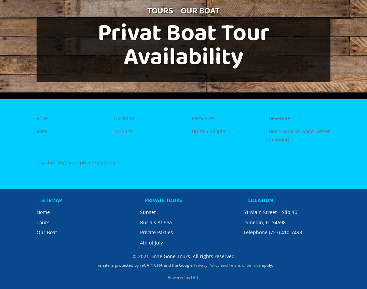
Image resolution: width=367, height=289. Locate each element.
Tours (43, 222)
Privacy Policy (206, 265)
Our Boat (47, 232)
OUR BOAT (200, 13)
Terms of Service (245, 265)
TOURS (160, 13)
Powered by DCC (184, 277)
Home (43, 212)
